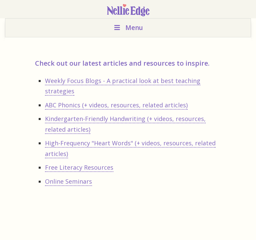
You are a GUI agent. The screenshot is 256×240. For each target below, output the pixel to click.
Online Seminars (68, 181)
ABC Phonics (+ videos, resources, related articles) (116, 105)
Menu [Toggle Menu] (128, 27)
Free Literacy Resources (79, 167)
